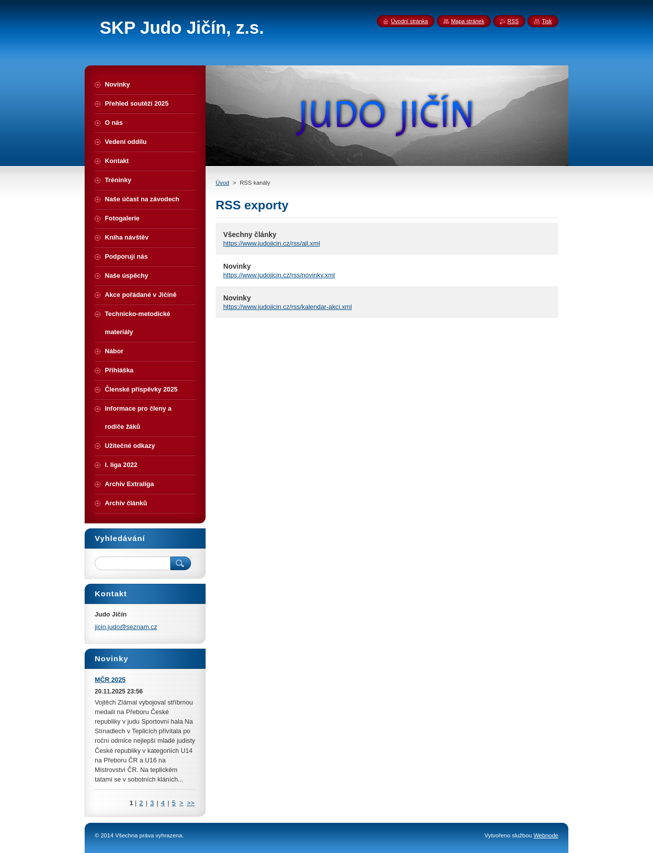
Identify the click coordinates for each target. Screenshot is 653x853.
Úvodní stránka (409, 21)
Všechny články (250, 234)
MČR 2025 (110, 679)
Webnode (546, 835)
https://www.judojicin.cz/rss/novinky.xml (279, 275)
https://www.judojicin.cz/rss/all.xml (271, 243)
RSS (512, 21)
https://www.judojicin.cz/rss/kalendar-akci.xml (287, 307)
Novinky (237, 266)
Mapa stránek (467, 21)
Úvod (222, 183)
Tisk (547, 21)
